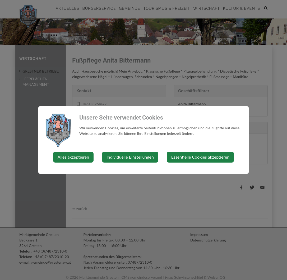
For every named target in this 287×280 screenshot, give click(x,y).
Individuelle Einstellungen (130, 156)
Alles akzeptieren (73, 156)
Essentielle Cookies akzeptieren (200, 156)
